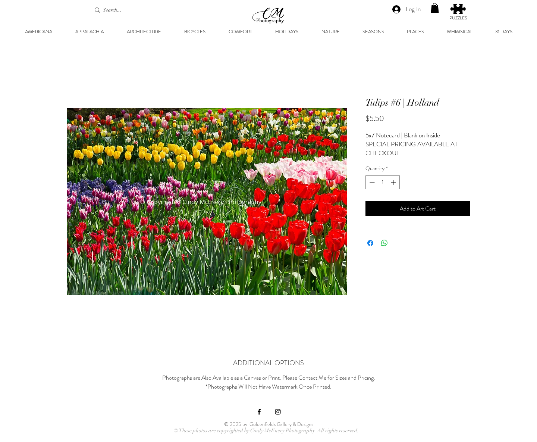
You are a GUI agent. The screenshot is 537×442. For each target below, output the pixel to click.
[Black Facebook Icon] (259, 411)
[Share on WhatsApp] (384, 243)
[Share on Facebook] (370, 243)
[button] (435, 8)
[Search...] (117, 10)
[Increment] (394, 182)
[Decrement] (371, 182)
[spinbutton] (382, 182)
